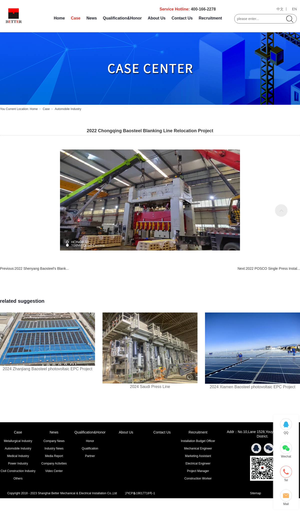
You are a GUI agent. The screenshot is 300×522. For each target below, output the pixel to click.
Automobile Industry (68, 109)
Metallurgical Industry (18, 441)
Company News (54, 441)
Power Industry (18, 463)
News (91, 18)
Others (18, 478)
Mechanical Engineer (198, 448)
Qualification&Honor (122, 18)
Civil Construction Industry (17, 471)
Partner (90, 456)
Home (59, 18)
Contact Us (182, 18)
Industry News (54, 448)
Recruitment (210, 18)
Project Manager (198, 471)
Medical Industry (18, 456)
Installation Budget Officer (198, 441)
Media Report (54, 456)
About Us (157, 18)
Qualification (90, 448)
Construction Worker (198, 478)
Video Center (54, 471)
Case (75, 18)
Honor (90, 441)
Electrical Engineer (198, 463)
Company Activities (53, 463)
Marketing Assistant (198, 456)
